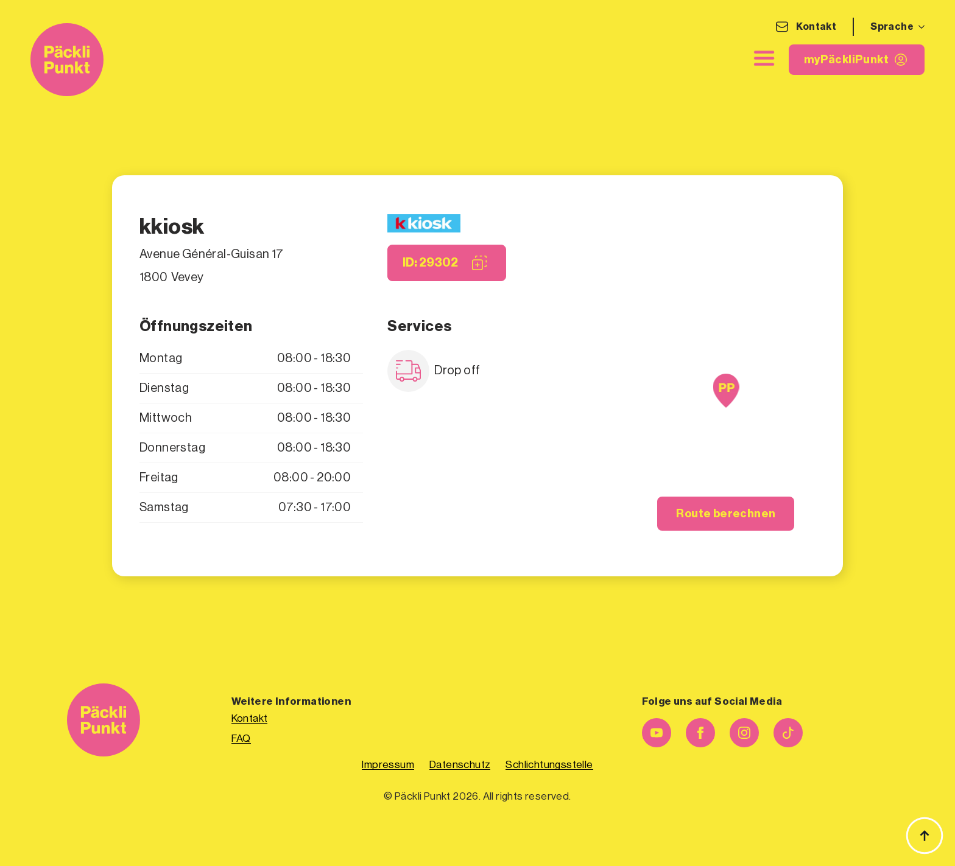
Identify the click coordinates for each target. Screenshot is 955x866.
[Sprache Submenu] (919, 27)
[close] (764, 58)
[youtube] (656, 732)
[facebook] (700, 732)
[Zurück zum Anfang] (924, 835)
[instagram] (744, 732)
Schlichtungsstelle (549, 764)
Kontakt (816, 27)
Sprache (892, 27)
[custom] (788, 732)
